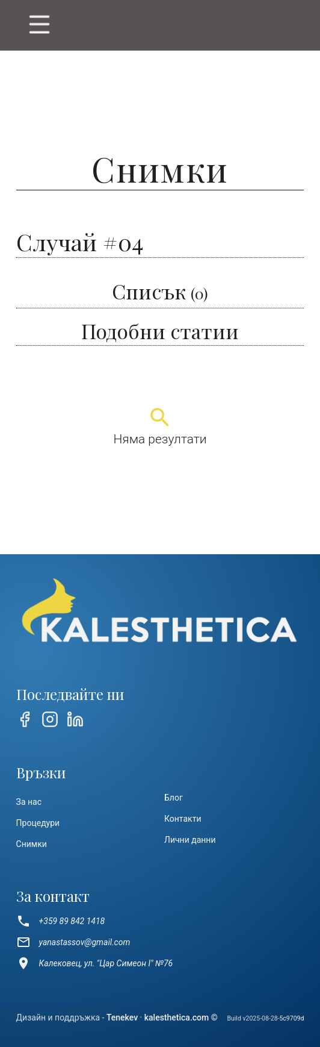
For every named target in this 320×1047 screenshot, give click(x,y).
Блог (173, 797)
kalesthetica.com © (181, 1017)
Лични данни (190, 840)
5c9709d (291, 1018)
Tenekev (122, 1017)
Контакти (183, 819)
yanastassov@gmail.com (73, 942)
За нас (29, 802)
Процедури (38, 823)
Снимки (31, 844)
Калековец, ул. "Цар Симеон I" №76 (94, 963)
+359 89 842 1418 (60, 921)
